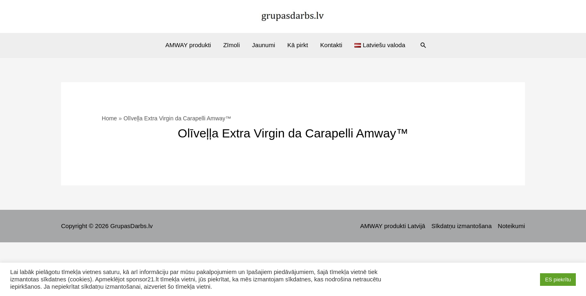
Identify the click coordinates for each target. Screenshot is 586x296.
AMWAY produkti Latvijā (392, 225)
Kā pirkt (297, 44)
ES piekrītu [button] (558, 279)
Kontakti (331, 44)
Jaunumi (263, 44)
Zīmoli (231, 44)
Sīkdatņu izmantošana (461, 225)
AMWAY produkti (188, 44)
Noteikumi (511, 225)
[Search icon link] (423, 45)
